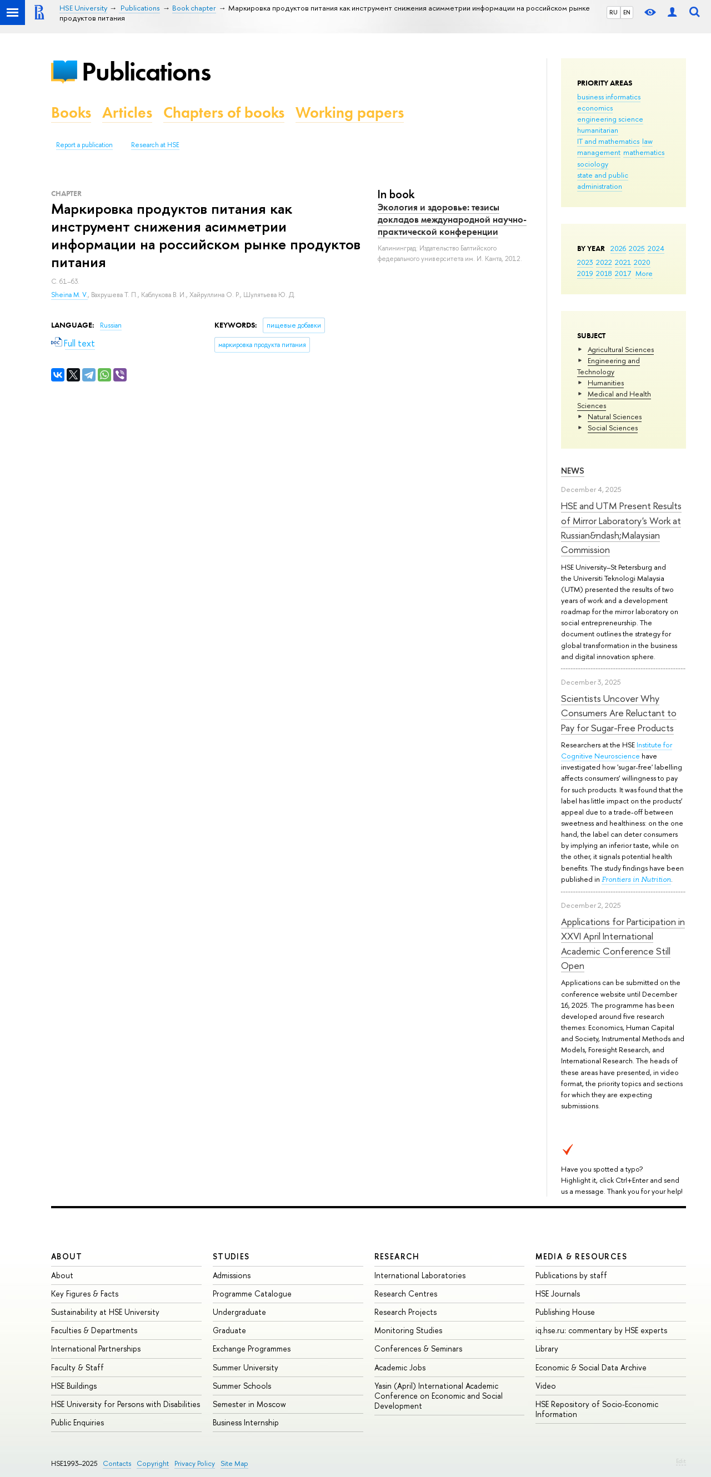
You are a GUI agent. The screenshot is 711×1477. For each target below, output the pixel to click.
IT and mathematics (608, 141)
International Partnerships (96, 1348)
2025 (637, 248)
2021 (623, 262)
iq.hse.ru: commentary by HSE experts (601, 1330)
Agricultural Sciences (621, 349)
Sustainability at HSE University (105, 1312)
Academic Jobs (399, 1367)
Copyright (153, 1463)
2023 (585, 262)
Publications (146, 71)
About (66, 1256)
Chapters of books (223, 112)
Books (71, 112)
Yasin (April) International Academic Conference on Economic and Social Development (438, 1395)
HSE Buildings (74, 1385)
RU (613, 12)
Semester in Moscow (249, 1404)
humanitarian (597, 130)
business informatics (608, 97)
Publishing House (565, 1312)
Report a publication (84, 144)
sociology (592, 164)
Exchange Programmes (252, 1348)
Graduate (229, 1330)
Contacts (117, 1463)
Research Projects (405, 1312)
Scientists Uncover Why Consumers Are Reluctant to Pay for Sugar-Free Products (619, 713)
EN (626, 12)
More (644, 273)
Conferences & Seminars (418, 1348)
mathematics (643, 152)
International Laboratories (419, 1275)
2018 (604, 273)
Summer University (245, 1367)
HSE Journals (557, 1293)
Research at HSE (155, 144)
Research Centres (405, 1293)
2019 (585, 273)
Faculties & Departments (94, 1330)
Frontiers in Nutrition (636, 879)
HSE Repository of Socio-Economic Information (596, 1409)
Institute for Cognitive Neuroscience (616, 750)
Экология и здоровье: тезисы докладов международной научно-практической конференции (452, 219)
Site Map (234, 1463)
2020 (642, 262)
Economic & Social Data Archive (591, 1367)
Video (545, 1385)
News (572, 470)
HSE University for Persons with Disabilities (125, 1404)
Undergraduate (239, 1312)
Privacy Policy (194, 1463)
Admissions (232, 1275)
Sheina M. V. (69, 294)
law (647, 141)
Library (546, 1348)
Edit (681, 1461)
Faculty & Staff (77, 1367)
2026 (618, 248)
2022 (604, 262)
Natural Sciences (615, 416)
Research (397, 1256)
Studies (231, 1256)
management (598, 152)
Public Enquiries (77, 1422)
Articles (127, 112)
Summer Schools (242, 1385)
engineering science (610, 119)
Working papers (350, 112)
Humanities (606, 383)
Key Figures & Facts (84, 1293)
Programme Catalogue (252, 1293)
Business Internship (246, 1422)
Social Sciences (613, 428)
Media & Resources (581, 1256)
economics (595, 108)
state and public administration (602, 180)
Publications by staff (571, 1275)
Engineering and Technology (608, 365)
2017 (623, 273)
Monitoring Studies (408, 1330)
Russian (111, 325)
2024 (656, 248)
